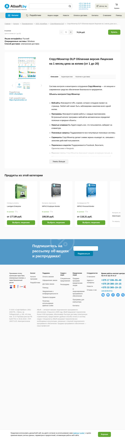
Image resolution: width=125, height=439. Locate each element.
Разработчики (33, 15)
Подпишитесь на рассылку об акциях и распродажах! (50, 251)
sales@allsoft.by (83, 9)
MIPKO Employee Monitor (51, 206)
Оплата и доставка (80, 15)
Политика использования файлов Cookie (47, 303)
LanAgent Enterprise (14, 206)
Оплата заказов (48, 277)
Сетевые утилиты (13, 203)
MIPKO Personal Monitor (85, 206)
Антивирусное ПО (83, 203)
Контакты (95, 15)
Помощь (119, 15)
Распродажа (64, 284)
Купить (114, 32)
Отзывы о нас (92, 290)
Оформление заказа (49, 280)
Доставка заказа (48, 284)
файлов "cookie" (79, 433)
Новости (66, 15)
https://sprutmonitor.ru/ (18, 100)
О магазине (107, 15)
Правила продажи (48, 297)
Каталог (15, 15)
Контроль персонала (49, 203)
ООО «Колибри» (16, 94)
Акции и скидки (53, 15)
